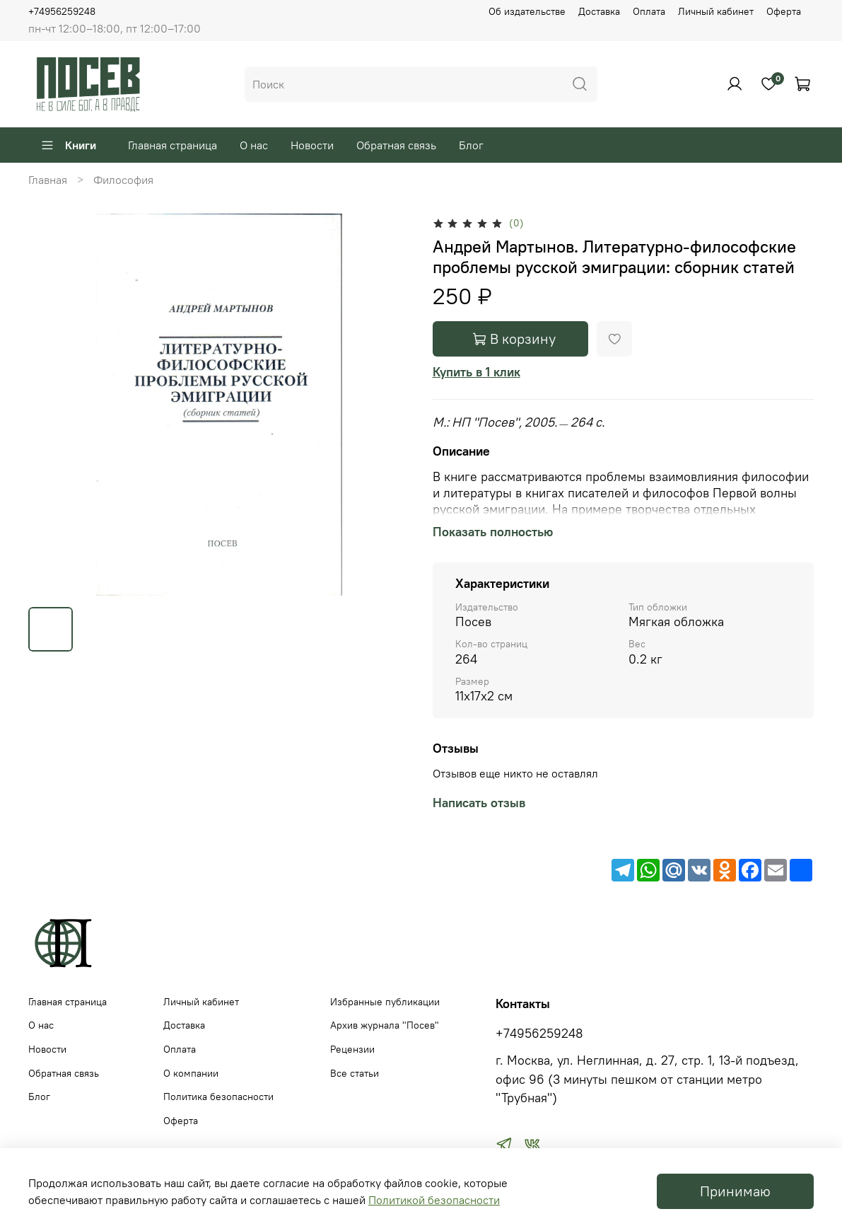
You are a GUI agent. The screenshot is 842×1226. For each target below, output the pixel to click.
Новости (312, 145)
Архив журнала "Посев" (384, 1025)
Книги (68, 145)
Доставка (599, 11)
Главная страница (172, 145)
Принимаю (735, 1191)
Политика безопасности (218, 1096)
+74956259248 (61, 11)
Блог (471, 145)
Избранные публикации (385, 1001)
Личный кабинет (716, 11)
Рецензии (352, 1049)
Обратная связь (396, 145)
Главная (47, 180)
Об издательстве (527, 11)
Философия (123, 180)
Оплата (649, 11)
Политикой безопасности (434, 1200)
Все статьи (354, 1073)
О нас (254, 145)
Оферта (783, 11)
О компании (190, 1073)
